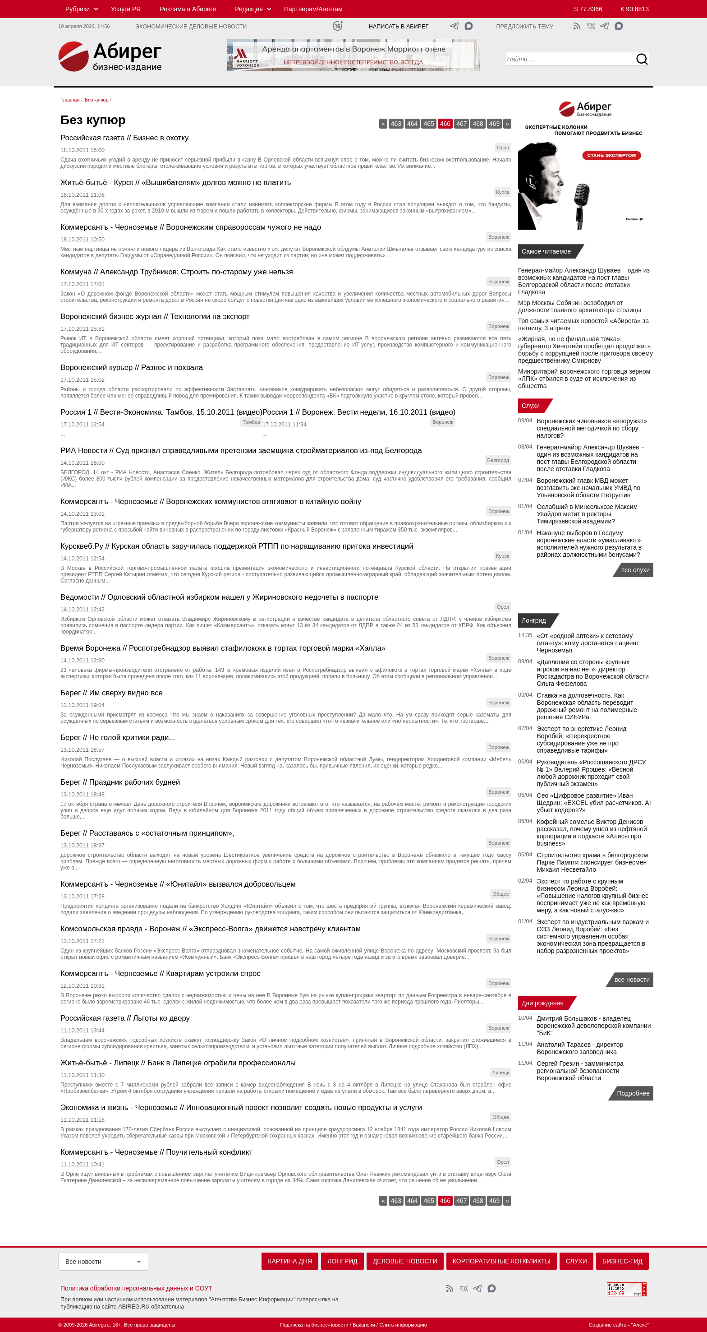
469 (494, 123)
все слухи (635, 570)
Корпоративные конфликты (502, 1261)
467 (461, 123)
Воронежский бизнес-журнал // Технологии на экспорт (155, 316)
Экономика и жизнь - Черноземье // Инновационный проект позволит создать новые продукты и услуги (241, 1107)
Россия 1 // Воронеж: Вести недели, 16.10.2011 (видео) (358, 412)
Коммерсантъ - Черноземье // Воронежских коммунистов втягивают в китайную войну (210, 501)
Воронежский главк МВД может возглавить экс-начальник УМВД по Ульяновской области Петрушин (589, 488)
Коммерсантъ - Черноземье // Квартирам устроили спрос (160, 973)
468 (478, 123)
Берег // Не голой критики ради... (117, 737)
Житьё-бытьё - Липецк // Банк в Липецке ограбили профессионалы (178, 1063)
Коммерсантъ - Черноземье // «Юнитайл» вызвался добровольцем (178, 884)
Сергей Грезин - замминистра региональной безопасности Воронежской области (580, 1071)
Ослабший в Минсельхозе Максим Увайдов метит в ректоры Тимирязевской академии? (587, 514)
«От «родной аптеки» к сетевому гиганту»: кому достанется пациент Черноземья (588, 643)
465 (428, 123)
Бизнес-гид (622, 1261)
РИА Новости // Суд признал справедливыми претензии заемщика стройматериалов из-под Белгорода (241, 450)
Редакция (249, 9)
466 (445, 123)
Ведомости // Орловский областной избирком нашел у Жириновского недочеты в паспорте (219, 597)
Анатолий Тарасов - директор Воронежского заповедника (580, 1048)
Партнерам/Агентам (313, 9)
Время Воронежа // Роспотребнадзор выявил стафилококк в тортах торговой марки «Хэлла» (223, 648)
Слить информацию (403, 1324)
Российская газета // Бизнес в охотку (124, 138)
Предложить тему (524, 26)
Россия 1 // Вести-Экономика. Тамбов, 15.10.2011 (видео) (161, 412)
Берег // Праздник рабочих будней (120, 782)
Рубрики (77, 9)
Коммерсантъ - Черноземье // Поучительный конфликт (156, 1152)
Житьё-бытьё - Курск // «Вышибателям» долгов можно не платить (175, 182)
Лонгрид (534, 620)
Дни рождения (543, 1003)
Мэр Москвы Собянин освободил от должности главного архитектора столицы (579, 306)
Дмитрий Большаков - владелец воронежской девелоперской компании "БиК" (594, 1025)
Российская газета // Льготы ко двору (125, 1018)
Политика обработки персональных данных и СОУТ (136, 1288)
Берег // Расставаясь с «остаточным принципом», (147, 833)
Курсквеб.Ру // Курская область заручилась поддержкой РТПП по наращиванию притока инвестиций (236, 546)
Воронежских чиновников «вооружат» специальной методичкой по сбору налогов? (592, 428)
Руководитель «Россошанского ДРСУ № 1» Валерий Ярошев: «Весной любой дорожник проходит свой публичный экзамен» (591, 772)
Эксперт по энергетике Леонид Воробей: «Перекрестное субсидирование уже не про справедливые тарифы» (582, 739)
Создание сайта (608, 1324)
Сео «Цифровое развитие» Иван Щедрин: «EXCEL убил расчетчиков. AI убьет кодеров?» (594, 803)
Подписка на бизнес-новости (314, 1324)
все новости (632, 979)
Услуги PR (126, 9)
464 (412, 123)
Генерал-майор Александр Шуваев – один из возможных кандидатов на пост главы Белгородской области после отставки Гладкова (584, 281)
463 (396, 123)
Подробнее (633, 1093)
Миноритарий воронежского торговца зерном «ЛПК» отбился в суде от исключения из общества (584, 378)
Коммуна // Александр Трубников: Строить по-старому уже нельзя (176, 272)
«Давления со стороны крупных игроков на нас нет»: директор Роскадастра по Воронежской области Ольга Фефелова (593, 672)
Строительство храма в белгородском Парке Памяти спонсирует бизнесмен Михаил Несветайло (592, 862)
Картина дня (290, 1261)
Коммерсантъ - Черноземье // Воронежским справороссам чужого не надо (190, 227)
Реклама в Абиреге (188, 9)
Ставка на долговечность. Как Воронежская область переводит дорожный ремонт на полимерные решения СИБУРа (587, 706)
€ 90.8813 (635, 9)
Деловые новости (405, 1261)
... (62, 434)
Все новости (83, 1261)
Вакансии (364, 1324)
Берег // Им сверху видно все (111, 693)
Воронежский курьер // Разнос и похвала (131, 367)
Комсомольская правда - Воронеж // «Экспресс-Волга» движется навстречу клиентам (210, 929)
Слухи (531, 405)
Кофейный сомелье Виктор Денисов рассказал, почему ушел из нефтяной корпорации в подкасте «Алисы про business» (592, 832)
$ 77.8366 (588, 9)
